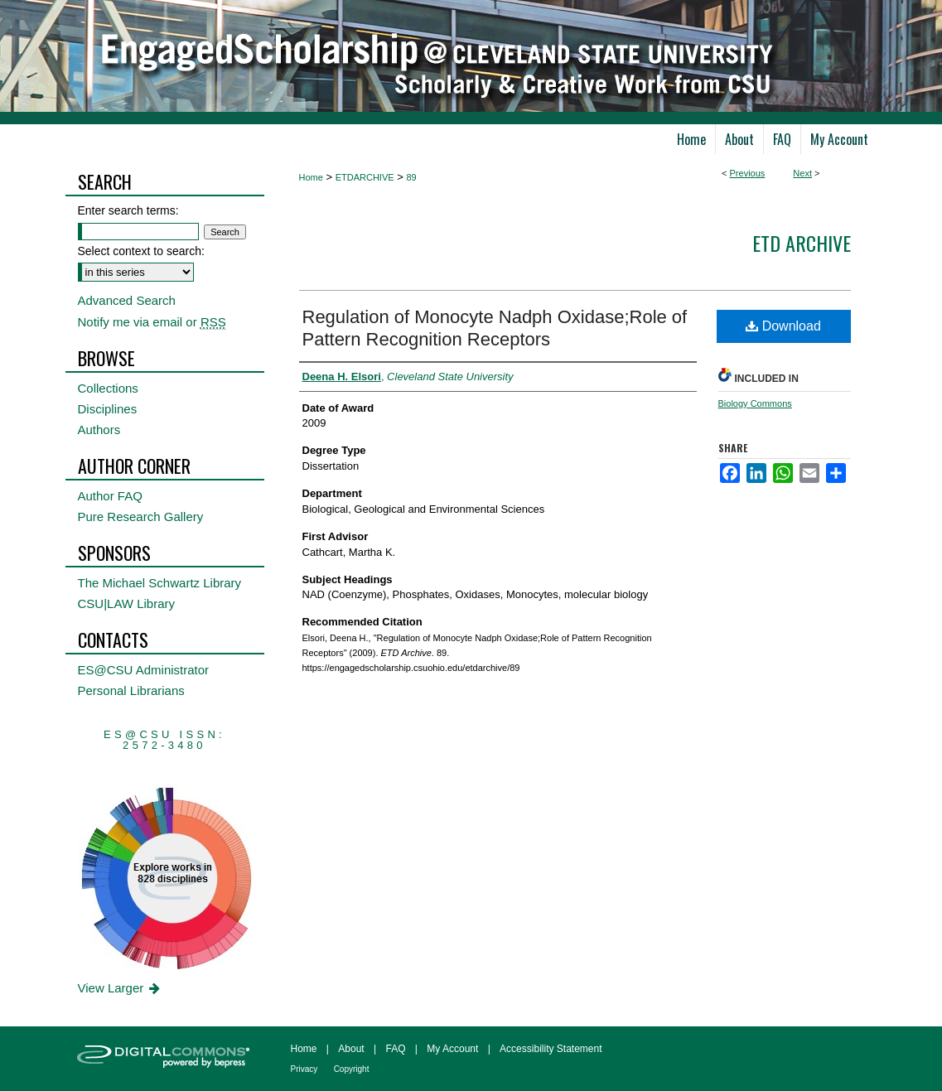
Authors (99, 429)
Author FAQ (110, 496)
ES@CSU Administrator (144, 670)
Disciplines (108, 409)
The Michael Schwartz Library (160, 583)
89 (411, 177)
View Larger (120, 988)
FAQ (395, 1049)
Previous (748, 173)
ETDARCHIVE (365, 177)
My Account (452, 1049)
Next (802, 173)
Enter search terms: (128, 210)
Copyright (352, 1069)
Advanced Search (127, 300)
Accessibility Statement (550, 1049)
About (351, 1049)
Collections (108, 388)
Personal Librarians (131, 690)
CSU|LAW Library (127, 603)
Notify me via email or (152, 322)
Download (783, 326)
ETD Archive (801, 243)
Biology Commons (755, 403)
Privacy (304, 1069)
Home (311, 177)
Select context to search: (141, 251)
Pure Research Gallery (141, 516)
